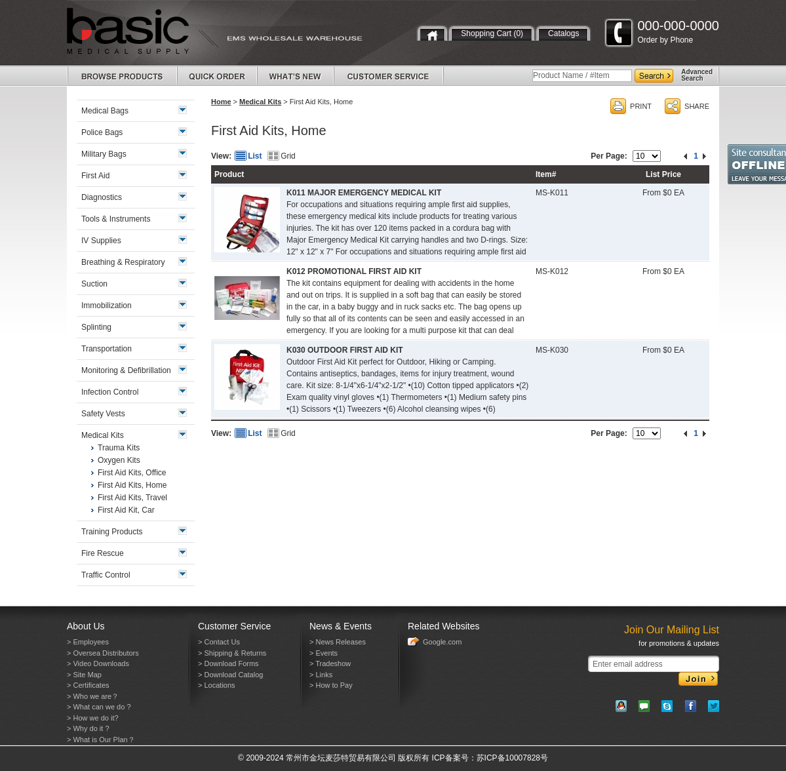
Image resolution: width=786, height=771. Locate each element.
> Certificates (88, 685)
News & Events (340, 626)
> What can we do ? (99, 707)
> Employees (88, 642)
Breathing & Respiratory (123, 262)
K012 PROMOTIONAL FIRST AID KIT (354, 271)
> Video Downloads (98, 663)
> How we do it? (93, 718)
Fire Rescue (102, 553)
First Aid (95, 175)
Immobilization (106, 305)
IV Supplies (101, 240)
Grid (288, 156)
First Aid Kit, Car (126, 510)
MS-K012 (552, 271)
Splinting (96, 327)
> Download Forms (228, 663)
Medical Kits (260, 102)
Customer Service (234, 626)
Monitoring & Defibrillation (126, 370)
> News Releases (337, 642)
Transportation (106, 348)
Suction (94, 283)
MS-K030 (552, 350)
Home (221, 102)
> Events (323, 653)
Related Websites (443, 626)
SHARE (696, 106)
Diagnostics (101, 197)
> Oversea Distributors (103, 653)
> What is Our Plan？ (101, 739)
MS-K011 (552, 192)
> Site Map (84, 675)
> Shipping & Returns (232, 653)
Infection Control (109, 392)
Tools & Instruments (115, 219)
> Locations (216, 685)
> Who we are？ (93, 696)
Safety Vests (103, 413)
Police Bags (102, 132)
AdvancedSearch (697, 75)
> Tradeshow (330, 663)
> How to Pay (331, 685)
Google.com (442, 642)
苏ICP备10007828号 (512, 757)
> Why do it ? (88, 728)
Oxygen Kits (119, 460)
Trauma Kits (119, 447)
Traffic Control (105, 575)
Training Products (112, 531)
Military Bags (104, 154)
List (255, 156)
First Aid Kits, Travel (132, 497)
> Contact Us (219, 642)
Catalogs (563, 33)
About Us (86, 626)
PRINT (641, 106)
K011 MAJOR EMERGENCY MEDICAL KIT (363, 192)
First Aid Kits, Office (132, 472)
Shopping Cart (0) (492, 33)
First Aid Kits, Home (132, 485)
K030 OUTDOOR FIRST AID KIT (344, 350)
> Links (320, 675)
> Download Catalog (230, 675)
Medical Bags (104, 110)
